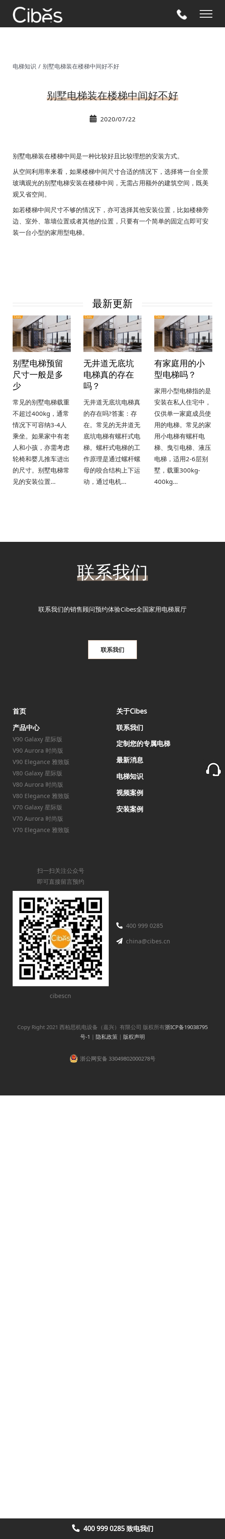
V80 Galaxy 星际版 (37, 773)
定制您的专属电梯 (143, 743)
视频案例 (129, 792)
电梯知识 (129, 776)
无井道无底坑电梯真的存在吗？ (108, 375)
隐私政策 (107, 1036)
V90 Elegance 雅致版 (41, 762)
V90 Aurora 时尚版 (38, 750)
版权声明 (134, 1036)
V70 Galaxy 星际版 (37, 807)
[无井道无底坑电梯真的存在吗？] (112, 333)
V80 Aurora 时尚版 (38, 784)
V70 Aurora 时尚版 (38, 818)
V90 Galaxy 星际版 (37, 739)
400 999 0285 (144, 926)
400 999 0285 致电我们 (118, 1528)
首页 (19, 711)
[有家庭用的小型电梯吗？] (183, 333)
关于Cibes (131, 711)
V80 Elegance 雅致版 (41, 796)
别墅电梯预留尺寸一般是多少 (38, 375)
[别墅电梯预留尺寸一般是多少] (42, 333)
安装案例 (129, 809)
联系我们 (129, 727)
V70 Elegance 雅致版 (41, 830)
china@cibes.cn (148, 941)
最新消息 (129, 759)
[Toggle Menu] (206, 14)
